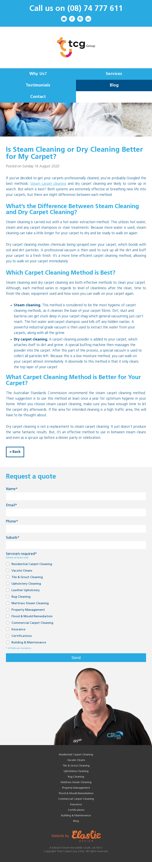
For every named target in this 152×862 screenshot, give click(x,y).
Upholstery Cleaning (23, 583)
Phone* (12, 521)
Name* (12, 489)
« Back (15, 452)
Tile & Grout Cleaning (24, 577)
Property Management (25, 610)
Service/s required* (21, 555)
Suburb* (12, 538)
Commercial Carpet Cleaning (29, 623)
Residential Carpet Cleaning (29, 564)
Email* (11, 505)
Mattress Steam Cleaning (27, 603)
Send (76, 657)
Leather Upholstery (23, 590)
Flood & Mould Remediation (29, 616)
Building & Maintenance (26, 642)
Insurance (15, 629)
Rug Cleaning (18, 596)
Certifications (19, 636)
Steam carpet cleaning (48, 184)
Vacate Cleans (19, 570)
